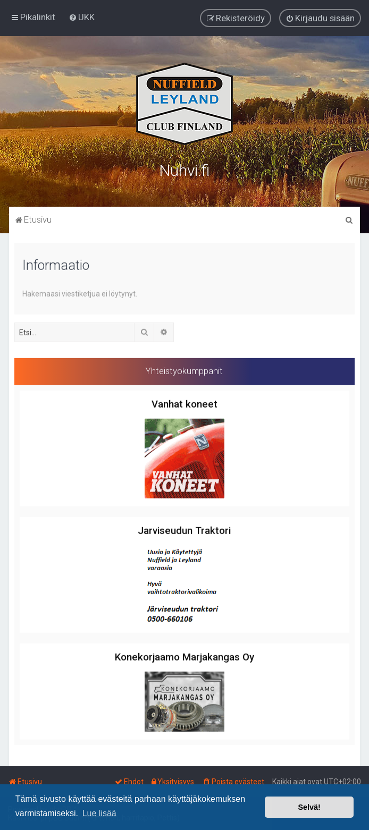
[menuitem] (81, 17)
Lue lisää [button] (99, 813)
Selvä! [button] (309, 807)
